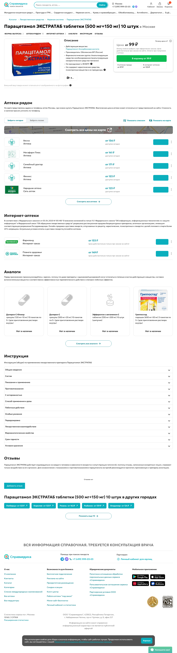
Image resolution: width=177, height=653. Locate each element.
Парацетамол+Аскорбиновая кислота (82, 50)
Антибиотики (143, 12)
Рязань (69, 523)
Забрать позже (37, 121)
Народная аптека (33, 192)
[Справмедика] (16, 4)
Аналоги (79, 34)
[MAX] (136, 7)
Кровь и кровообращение (105, 12)
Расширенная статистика (16, 638)
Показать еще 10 (88, 533)
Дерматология (157, 12)
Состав (10, 388)
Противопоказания (16, 402)
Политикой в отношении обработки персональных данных (83, 642)
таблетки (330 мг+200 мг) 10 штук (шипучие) (108, 323)
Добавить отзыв (14, 503)
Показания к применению (19, 395)
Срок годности (14, 456)
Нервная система (84, 12)
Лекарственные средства (46, 19)
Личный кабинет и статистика (61, 622)
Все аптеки (9, 614)
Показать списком (136, 121)
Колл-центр (52, 609)
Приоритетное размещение (60, 600)
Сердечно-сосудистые (64, 12)
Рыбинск (94, 523)
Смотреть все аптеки (88, 206)
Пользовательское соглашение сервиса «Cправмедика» (109, 604)
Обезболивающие (127, 12)
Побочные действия (16, 422)
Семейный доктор (33, 169)
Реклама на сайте (55, 596)
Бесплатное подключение (59, 591)
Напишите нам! (162, 650)
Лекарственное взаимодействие (22, 442)
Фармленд (29, 245)
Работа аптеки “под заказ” (59, 614)
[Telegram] (133, 7)
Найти (102, 5)
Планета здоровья (33, 257)
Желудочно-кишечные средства (19, 12)
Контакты (9, 596)
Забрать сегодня (15, 121)
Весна (26, 145)
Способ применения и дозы (20, 415)
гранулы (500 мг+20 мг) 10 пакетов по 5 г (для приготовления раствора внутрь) (64, 327)
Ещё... (168, 12)
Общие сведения (15, 382)
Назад (14, 19)
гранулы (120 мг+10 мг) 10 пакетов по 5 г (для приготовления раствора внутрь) (20, 327)
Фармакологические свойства (21, 449)
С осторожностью (15, 409)
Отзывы (109, 34)
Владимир (121, 523)
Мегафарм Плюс (32, 157)
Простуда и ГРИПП (44, 12)
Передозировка (14, 435)
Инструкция (95, 34)
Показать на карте (162, 121)
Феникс (27, 180)
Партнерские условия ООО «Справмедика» (103, 611)
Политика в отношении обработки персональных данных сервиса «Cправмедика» (106, 594)
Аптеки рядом (37, 34)
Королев (44, 523)
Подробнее (158, 146)
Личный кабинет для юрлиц (136, 576)
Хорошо (145, 640)
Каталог (27, 19)
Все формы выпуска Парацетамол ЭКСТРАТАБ (90, 78)
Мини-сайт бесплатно (57, 618)
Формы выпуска (14, 34)
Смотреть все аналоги (88, 355)
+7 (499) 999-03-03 (82, 576)
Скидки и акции (54, 605)
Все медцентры (11, 618)
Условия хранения (16, 462)
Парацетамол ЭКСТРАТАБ (93, 19)
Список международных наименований (23, 609)
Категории (9, 605)
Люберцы (17, 523)
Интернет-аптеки (61, 34)
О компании (10, 591)
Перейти (158, 247)
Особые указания (15, 429)
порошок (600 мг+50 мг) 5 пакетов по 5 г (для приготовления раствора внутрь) (149, 327)
